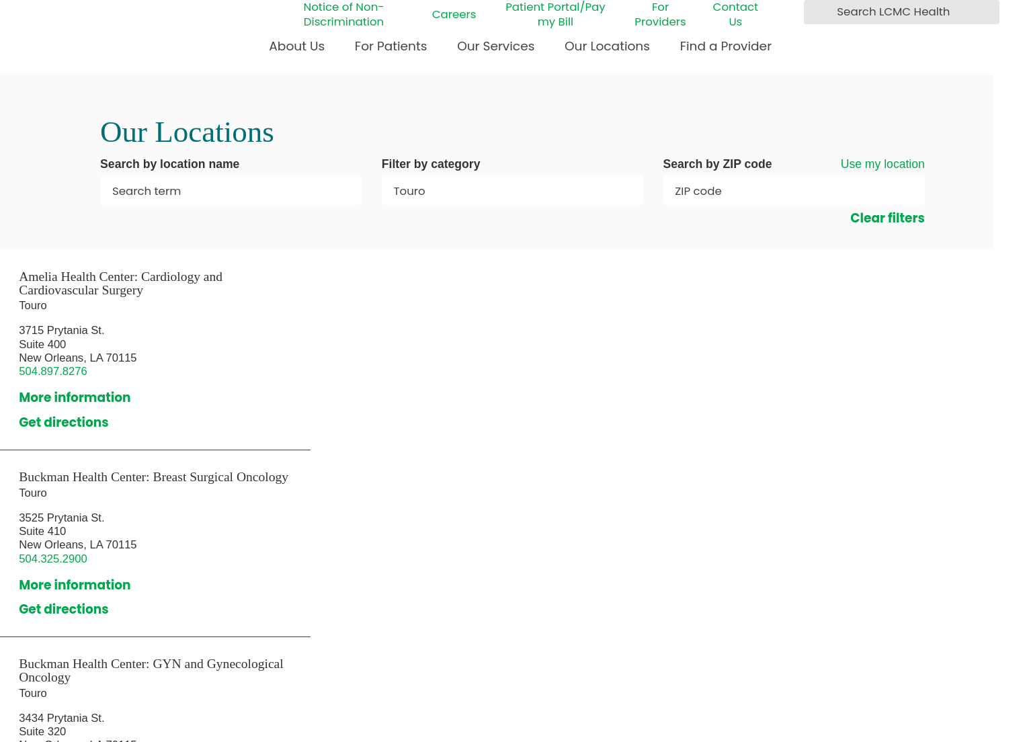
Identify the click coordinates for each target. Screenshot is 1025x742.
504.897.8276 (53, 371)
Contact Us (736, 14)
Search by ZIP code (717, 165)
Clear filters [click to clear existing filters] (887, 218)
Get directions (64, 422)
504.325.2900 (53, 558)
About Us (297, 46)
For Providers (660, 14)
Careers (454, 14)
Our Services (495, 46)
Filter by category (431, 165)
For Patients (391, 46)
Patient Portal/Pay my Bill (555, 14)
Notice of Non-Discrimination (344, 14)
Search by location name (169, 165)
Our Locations (607, 46)
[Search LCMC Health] (817, 11)
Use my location (883, 164)
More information (74, 397)
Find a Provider (726, 46)
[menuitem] (297, 52)
